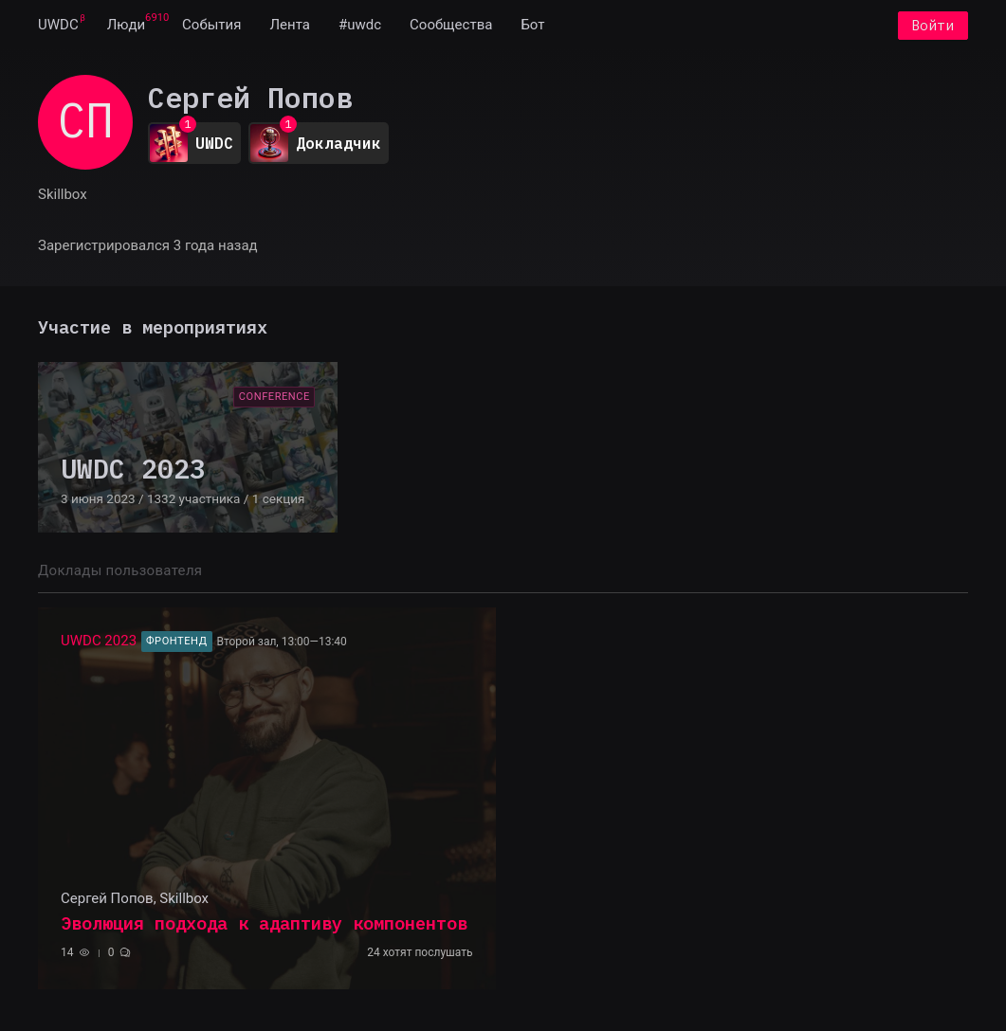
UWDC (58, 26)
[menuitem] (58, 26)
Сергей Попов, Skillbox (135, 900)
